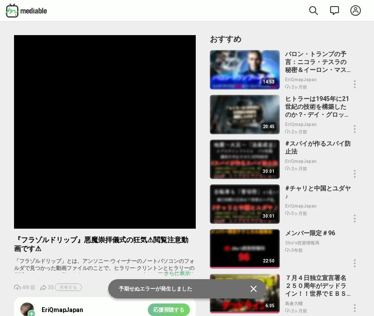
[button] (354, 84)
